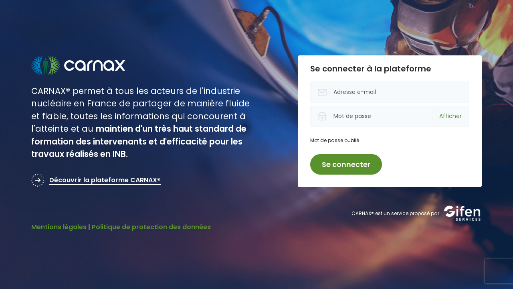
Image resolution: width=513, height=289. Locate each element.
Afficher (450, 116)
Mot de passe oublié (334, 140)
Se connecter (346, 164)
